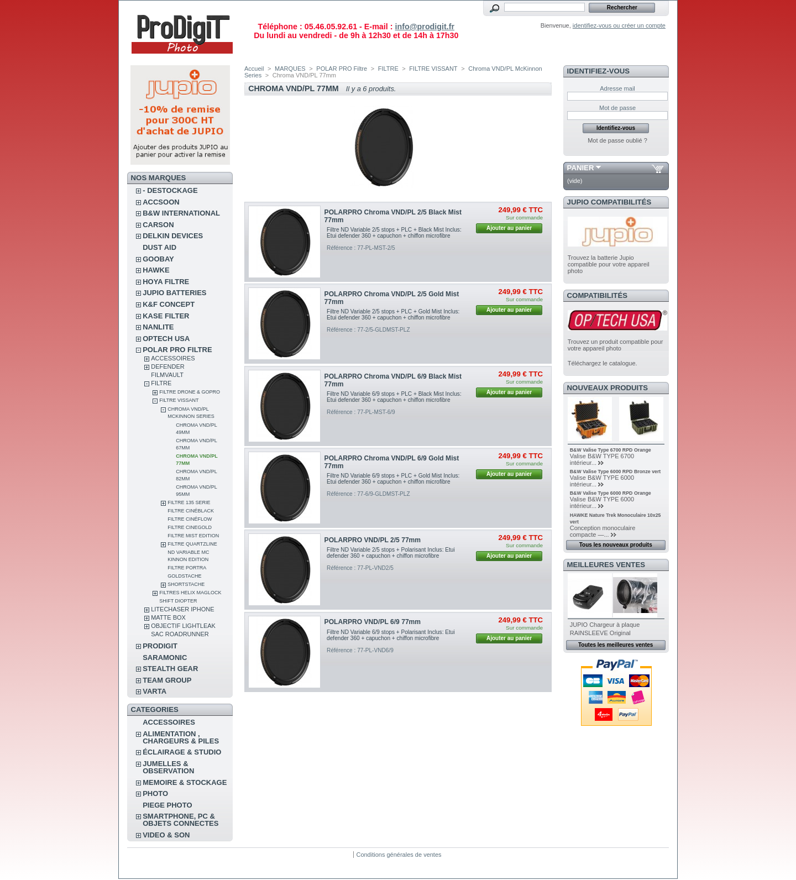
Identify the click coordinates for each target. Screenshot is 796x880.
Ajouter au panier (509, 228)
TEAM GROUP (167, 680)
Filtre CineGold (189, 527)
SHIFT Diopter (178, 601)
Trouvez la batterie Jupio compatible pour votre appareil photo (609, 264)
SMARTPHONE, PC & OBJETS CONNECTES (180, 819)
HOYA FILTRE (166, 281)
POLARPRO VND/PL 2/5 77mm (372, 540)
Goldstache (184, 576)
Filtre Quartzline (192, 544)
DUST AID (159, 247)
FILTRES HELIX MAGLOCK (190, 592)
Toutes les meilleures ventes (615, 645)
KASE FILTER (166, 316)
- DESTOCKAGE (170, 190)
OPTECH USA (166, 338)
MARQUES (290, 68)
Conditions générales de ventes (398, 854)
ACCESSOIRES (173, 358)
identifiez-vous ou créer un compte (619, 25)
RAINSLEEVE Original (600, 633)
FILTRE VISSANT (178, 400)
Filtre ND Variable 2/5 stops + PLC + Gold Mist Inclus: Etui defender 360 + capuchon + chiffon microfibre (393, 314)
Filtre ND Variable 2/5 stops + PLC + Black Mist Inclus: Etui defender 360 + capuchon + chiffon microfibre (394, 233)
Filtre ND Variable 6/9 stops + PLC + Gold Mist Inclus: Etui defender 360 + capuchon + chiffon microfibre (393, 479)
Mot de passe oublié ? (617, 140)
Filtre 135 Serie (188, 502)
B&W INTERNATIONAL (181, 213)
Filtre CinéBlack (190, 511)
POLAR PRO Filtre (177, 349)
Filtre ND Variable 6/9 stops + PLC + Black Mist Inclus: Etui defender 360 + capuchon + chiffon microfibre (394, 397)
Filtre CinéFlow (189, 519)
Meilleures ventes (606, 565)
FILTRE (161, 383)
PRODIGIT (160, 646)
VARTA (154, 691)
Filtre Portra (186, 567)
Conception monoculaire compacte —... (603, 531)
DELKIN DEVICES (173, 236)
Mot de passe (617, 107)
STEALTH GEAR (170, 668)
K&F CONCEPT (169, 304)
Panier (580, 168)
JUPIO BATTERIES (174, 293)
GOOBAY (158, 259)
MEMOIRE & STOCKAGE (185, 782)
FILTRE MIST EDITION (193, 535)
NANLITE (158, 327)
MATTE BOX (168, 617)
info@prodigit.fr (424, 26)
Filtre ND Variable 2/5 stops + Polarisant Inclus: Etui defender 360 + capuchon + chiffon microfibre (391, 553)
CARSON (158, 225)
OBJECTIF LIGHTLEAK (183, 625)
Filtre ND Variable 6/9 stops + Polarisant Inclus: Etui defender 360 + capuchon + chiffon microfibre (391, 635)
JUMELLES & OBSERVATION (168, 767)
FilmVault (167, 374)
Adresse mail (617, 88)
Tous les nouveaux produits (615, 545)
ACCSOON (161, 202)
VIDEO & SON (166, 835)
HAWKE (156, 270)
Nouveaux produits (607, 388)
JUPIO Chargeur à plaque (605, 624)
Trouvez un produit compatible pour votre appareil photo (615, 345)
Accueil (254, 68)
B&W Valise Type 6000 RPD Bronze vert (615, 471)
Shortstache (186, 584)
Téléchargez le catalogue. (602, 363)
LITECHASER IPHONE (182, 609)
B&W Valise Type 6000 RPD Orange (610, 493)
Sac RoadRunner (180, 634)
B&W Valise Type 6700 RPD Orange (610, 450)
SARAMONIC (165, 657)
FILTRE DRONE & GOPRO (189, 392)
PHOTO (155, 793)
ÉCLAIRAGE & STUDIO (182, 752)
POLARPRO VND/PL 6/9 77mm (372, 622)
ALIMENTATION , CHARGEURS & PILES (181, 737)
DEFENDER (168, 366)
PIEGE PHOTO (167, 805)
